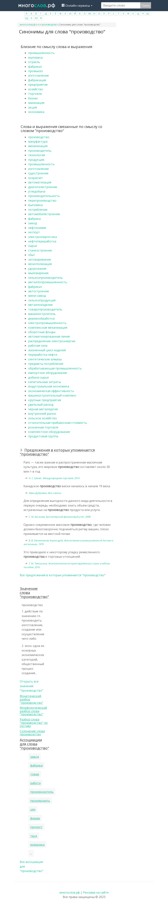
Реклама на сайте (96, 892)
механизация (37, 146)
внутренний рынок (42, 414)
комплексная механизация (47, 327)
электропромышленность (47, 323)
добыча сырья (38, 377)
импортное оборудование (47, 373)
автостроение (38, 291)
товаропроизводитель (45, 309)
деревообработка (41, 318)
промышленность (41, 53)
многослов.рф (28, 24)
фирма (35, 818)
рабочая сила (37, 345)
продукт (36, 827)
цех (32, 809)
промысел (35, 71)
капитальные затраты (44, 382)
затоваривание (39, 259)
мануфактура (37, 141)
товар (34, 774)
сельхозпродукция (42, 300)
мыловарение (38, 273)
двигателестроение (42, 187)
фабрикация (37, 80)
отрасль (34, 62)
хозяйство (35, 89)
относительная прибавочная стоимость (57, 423)
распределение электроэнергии (51, 341)
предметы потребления (45, 364)
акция (32, 107)
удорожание (37, 269)
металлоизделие (40, 305)
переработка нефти (42, 355)
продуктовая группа (43, 436)
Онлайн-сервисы (77, 6)
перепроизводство (42, 200)
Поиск (146, 5)
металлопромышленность (47, 282)
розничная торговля (43, 427)
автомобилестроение (44, 214)
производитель (39, 151)
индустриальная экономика (48, 386)
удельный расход (40, 404)
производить (40, 801)
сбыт (31, 255)
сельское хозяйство (42, 418)
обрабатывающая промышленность (55, 368)
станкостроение (40, 250)
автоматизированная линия (49, 336)
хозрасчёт (35, 178)
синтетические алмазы (45, 359)
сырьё (32, 246)
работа (35, 783)
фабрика (34, 219)
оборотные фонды (41, 332)
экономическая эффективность (51, 391)
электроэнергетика (42, 237)
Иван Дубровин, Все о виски (44, 493)
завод (32, 223)
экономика (36, 112)
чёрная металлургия (43, 409)
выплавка (35, 57)
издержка (37, 845)
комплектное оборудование (49, 432)
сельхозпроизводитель (45, 278)
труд (33, 836)
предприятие (38, 85)
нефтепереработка (42, 241)
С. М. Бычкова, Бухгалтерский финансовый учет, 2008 (59, 516)
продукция (36, 160)
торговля (35, 94)
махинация (36, 103)
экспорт (34, 232)
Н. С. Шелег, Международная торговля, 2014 (53, 478)
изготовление (38, 75)
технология (36, 155)
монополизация (40, 264)
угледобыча (36, 191)
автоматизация (39, 182)
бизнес (33, 98)
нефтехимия (37, 228)
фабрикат (35, 67)
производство (49, 24)
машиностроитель (42, 314)
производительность (44, 196)
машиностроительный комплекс (52, 395)
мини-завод (37, 296)
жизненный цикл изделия (47, 350)
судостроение (38, 173)
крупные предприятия (44, 400)
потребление (37, 210)
